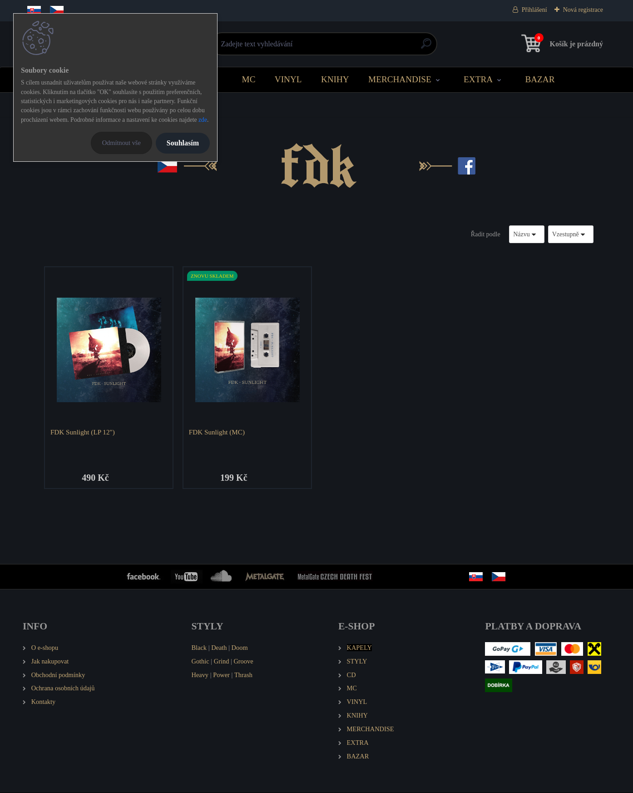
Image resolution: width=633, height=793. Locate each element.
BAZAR (539, 79)
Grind (221, 661)
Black (199, 648)
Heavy (200, 675)
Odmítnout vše (121, 142)
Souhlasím (183, 143)
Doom (240, 648)
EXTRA (478, 79)
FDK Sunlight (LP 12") (83, 432)
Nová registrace (583, 9)
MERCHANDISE (399, 79)
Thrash (243, 675)
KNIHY (335, 79)
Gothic (200, 661)
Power (221, 675)
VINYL (288, 79)
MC (249, 79)
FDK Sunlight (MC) (217, 432)
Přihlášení (534, 9)
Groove (243, 661)
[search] (426, 47)
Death (219, 648)
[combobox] (526, 234)
